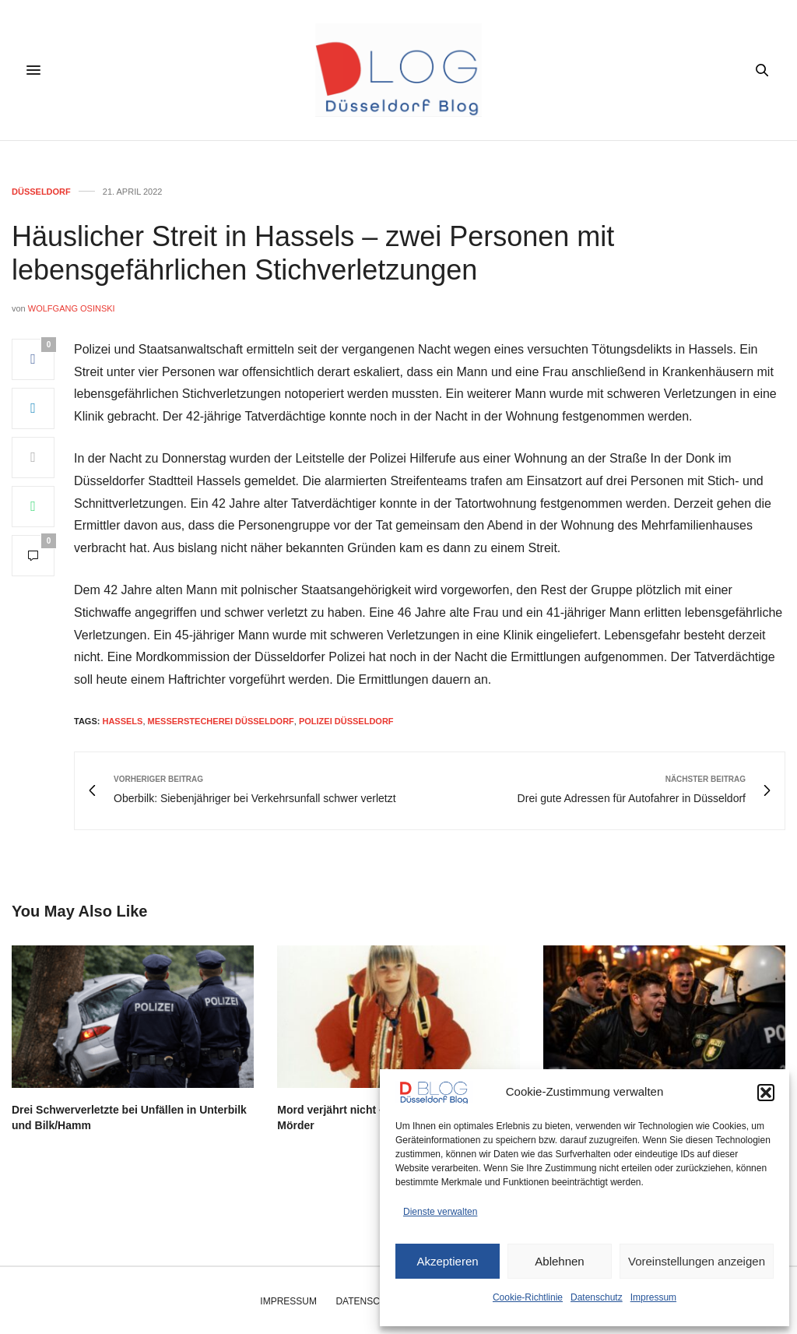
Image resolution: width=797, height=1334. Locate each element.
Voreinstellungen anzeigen (696, 1261)
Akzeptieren (447, 1261)
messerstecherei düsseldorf (221, 721)
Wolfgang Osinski (71, 308)
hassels (122, 721)
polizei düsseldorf (346, 721)
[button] (766, 1092)
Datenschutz (597, 1297)
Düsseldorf (41, 192)
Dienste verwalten (440, 1211)
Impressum (653, 1297)
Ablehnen (559, 1261)
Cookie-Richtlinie (528, 1297)
